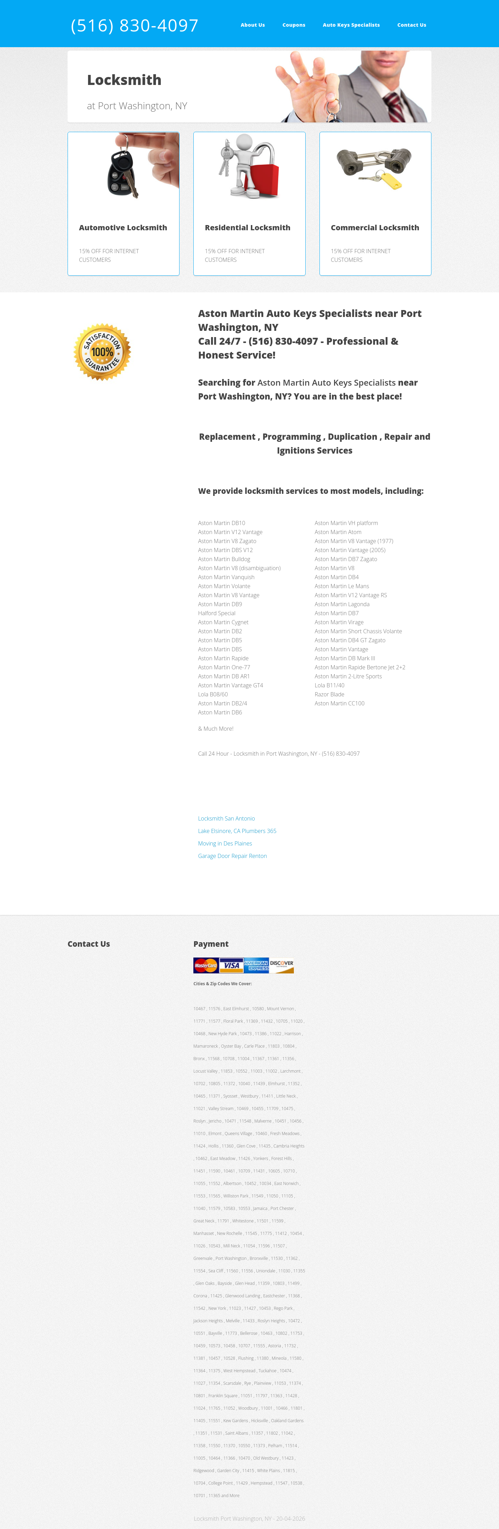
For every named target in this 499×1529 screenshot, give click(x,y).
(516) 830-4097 (135, 25)
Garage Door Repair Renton (232, 856)
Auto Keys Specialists (351, 25)
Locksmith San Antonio (226, 818)
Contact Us (412, 25)
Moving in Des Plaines (225, 843)
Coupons (293, 25)
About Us (253, 25)
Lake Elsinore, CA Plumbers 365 (237, 831)
